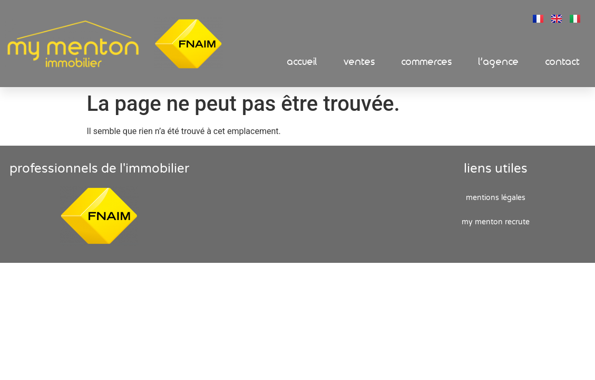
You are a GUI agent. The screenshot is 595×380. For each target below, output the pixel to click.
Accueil (302, 62)
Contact (562, 62)
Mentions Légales (495, 197)
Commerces (427, 62)
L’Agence (499, 62)
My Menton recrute (496, 221)
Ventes (359, 62)
